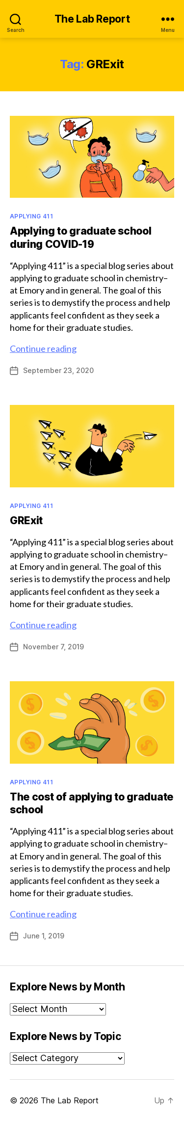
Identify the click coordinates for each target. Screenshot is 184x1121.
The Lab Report (92, 19)
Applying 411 (31, 216)
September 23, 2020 (58, 370)
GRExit (26, 520)
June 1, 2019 (43, 936)
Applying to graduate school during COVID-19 (81, 237)
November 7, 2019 (53, 646)
